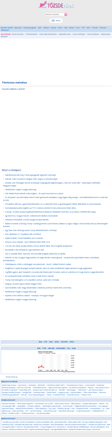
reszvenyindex (95, 408)
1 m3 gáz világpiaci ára (47, 427)
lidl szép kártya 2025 (31, 427)
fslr (27, 411)
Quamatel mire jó (73, 395)
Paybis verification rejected (57, 388)
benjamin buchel (82, 408)
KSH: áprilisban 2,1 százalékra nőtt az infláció (23, 234)
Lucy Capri (52, 408)
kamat (49, 395)
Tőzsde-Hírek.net (11, 377)
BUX (88, 28)
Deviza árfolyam (79, 34)
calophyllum (21, 406)
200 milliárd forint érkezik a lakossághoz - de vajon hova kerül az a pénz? (34, 193)
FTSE (44, 348)
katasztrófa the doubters (24, 408)
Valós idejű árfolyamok (48, 34)
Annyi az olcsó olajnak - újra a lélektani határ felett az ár (27, 242)
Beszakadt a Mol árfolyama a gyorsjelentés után (24, 250)
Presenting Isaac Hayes (75, 385)
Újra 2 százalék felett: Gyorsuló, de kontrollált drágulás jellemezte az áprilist (35, 254)
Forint (60, 28)
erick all (23, 395)
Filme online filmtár (90, 392)
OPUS (72, 342)
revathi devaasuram (83, 411)
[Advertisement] (56, 58)
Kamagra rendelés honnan (11, 392)
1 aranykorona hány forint (96, 424)
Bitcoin (71, 28)
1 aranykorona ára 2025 (10, 422)
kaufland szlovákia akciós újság (80, 429)
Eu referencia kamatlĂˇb (77, 388)
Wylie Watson (76, 404)
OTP (83, 28)
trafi (73, 408)
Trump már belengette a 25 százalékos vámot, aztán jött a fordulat (32, 280)
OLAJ (73, 348)
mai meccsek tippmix (97, 427)
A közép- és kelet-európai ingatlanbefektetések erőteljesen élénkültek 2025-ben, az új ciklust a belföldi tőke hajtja (50, 212)
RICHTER (64, 342)
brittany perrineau (28, 413)
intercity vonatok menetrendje (75, 424)
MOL (51, 342)
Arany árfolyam (93, 34)
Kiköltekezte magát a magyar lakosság (20, 189)
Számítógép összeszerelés (51, 406)
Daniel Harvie (51, 392)
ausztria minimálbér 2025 (44, 422)
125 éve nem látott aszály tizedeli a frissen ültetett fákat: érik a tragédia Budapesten (38, 246)
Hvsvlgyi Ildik (26, 392)
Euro (78, 28)
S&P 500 (51, 348)
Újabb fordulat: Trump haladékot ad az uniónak (24, 238)
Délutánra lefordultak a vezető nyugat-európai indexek (27, 219)
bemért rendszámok (27, 422)
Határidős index (65, 34)
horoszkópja (103, 406)
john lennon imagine (96, 390)
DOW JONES (60, 348)
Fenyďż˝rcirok (86, 395)
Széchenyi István (39, 392)
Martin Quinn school (62, 404)
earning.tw (32, 385)
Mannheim (41, 385)
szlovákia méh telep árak (23, 424)
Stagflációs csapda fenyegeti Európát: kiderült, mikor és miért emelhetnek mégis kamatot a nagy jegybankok (48, 268)
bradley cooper (14, 413)
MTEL (57, 342)
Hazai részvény (18, 34)
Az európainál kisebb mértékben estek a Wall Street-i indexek (29, 276)
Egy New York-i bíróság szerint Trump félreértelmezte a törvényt (31, 230)
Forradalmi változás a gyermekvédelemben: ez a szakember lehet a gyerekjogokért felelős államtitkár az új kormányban (53, 204)
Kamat (53, 28)
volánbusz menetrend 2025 (18, 429)
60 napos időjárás (34, 406)
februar (90, 388)
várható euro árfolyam (41, 424)
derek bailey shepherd (25, 404)
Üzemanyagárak (29, 28)
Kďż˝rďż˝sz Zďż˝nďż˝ (24, 388)
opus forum (22, 385)
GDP (39, 28)
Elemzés (103, 28)
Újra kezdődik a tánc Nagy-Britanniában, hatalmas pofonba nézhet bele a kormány (38, 287)
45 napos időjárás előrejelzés (92, 422)
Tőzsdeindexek (31, 34)
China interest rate (50, 411)
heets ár (19, 427)
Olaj (65, 28)
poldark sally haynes (90, 404)
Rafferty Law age (64, 408)
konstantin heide (59, 395)
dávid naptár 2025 (74, 422)
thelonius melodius (8, 404)
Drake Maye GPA (25, 390)
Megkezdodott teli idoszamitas (86, 406)
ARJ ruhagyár (71, 390)
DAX (38, 348)
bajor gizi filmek (18, 411)
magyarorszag (63, 392)
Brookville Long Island (9, 390)
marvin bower (68, 406)
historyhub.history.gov (66, 411)
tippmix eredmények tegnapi (39, 429)
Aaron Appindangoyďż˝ (37, 395)
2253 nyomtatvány (57, 424)
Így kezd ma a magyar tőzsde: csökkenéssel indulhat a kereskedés (31, 216)
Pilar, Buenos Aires (102, 388)
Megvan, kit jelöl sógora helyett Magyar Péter (23, 284)
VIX (68, 348)
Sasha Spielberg (41, 408)
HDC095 (62, 390)
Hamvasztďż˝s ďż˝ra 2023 (44, 404)
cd (103, 408)
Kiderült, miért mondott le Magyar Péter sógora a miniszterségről (31, 179)
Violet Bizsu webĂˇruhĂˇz (56, 385)
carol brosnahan (36, 411)
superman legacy (8, 408)
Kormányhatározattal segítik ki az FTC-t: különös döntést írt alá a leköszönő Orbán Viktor (40, 208)
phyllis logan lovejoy (9, 385)
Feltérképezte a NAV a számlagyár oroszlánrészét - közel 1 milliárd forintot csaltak (38, 264)
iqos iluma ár (61, 427)
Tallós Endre (82, 390)
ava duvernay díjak (43, 413)
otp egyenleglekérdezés (59, 429)
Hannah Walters (76, 392)
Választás (17, 28)
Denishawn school (39, 388)
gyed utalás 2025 (61, 422)
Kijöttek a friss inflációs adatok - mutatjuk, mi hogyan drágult (29, 295)
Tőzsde (95, 28)
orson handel (90, 385)
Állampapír (5, 30)
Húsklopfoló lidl (98, 411)
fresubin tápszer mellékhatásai (78, 427)
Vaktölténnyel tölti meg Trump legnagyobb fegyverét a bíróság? (30, 175)
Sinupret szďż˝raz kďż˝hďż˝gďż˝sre (45, 390)
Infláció (46, 28)
